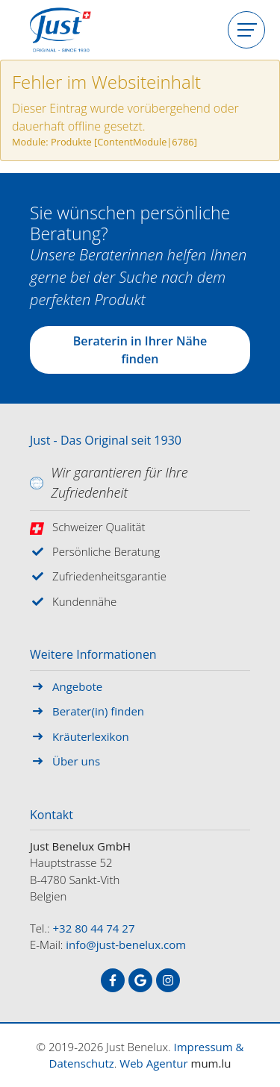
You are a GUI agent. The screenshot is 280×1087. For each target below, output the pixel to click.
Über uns (76, 761)
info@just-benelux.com (126, 944)
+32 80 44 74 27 (94, 928)
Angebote (77, 686)
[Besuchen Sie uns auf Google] (140, 980)
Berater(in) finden (98, 711)
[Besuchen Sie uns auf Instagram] (168, 980)
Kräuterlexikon (90, 736)
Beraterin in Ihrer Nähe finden (140, 350)
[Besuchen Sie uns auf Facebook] (113, 980)
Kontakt (51, 815)
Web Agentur (153, 1063)
